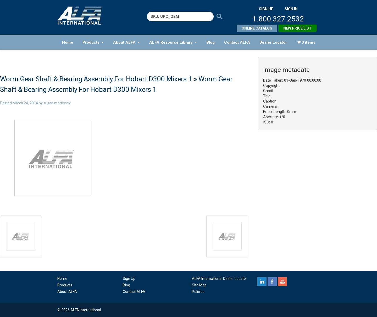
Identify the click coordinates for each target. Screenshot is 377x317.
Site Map (199, 285)
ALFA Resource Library (173, 42)
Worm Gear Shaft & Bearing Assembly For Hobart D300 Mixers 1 (96, 79)
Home (67, 42)
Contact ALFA (237, 42)
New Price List (297, 28)
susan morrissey (56, 103)
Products (93, 42)
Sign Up (129, 278)
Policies (198, 292)
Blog (210, 42)
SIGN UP (266, 9)
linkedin (262, 281)
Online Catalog (257, 28)
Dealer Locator (273, 42)
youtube (282, 281)
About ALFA (126, 42)
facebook (272, 281)
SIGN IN (291, 9)
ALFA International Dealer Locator (219, 278)
